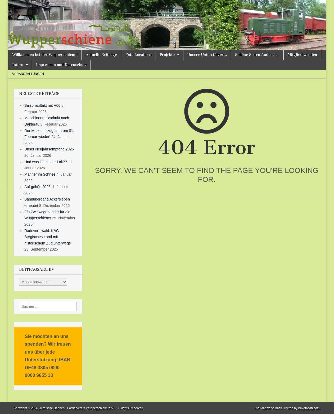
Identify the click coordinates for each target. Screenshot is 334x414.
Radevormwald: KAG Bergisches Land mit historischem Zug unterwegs (47, 237)
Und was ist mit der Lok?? (45, 162)
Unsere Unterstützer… (207, 54)
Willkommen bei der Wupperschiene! (45, 54)
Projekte (167, 54)
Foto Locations (138, 54)
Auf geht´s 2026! (38, 187)
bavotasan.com (309, 408)
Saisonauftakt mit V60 (42, 105)
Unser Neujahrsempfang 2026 (49, 149)
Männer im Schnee (40, 174)
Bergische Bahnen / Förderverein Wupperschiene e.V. (76, 408)
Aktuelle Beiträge (101, 54)
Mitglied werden (302, 54)
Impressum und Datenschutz (61, 65)
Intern (17, 65)
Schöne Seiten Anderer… (257, 54)
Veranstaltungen (28, 74)
